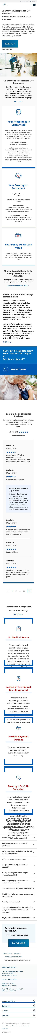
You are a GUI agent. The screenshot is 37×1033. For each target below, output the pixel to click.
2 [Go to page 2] (15, 591)
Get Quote (9, 44)
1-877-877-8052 (25, 1)
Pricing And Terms (7, 49)
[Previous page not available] (8, 591)
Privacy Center (16, 1026)
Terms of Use (5, 1026)
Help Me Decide (17, 943)
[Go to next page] (29, 591)
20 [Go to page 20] (24, 591)
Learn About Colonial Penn (17, 286)
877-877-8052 (10, 984)
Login (33, 1)
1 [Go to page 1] (12, 591)
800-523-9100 (12, 985)
